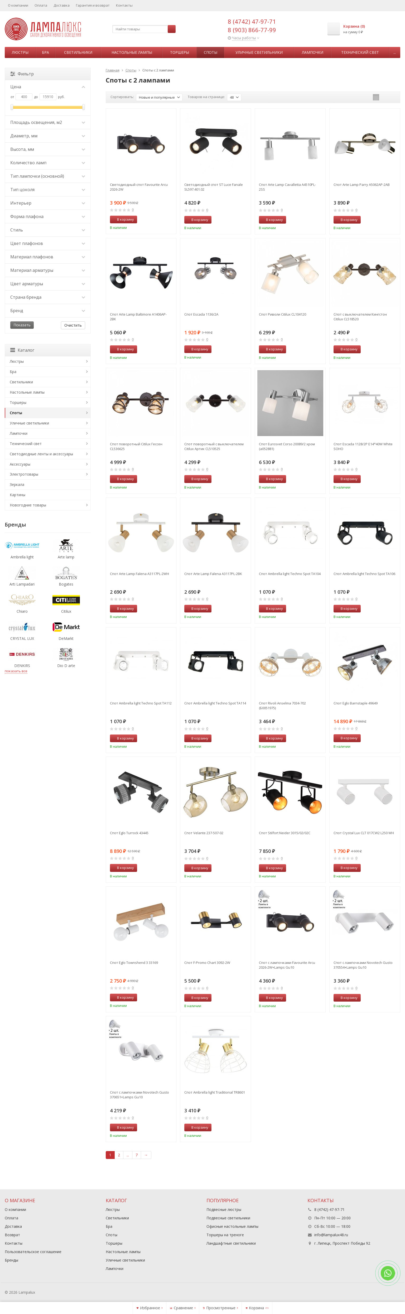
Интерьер (47, 203)
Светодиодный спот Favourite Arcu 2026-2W (139, 187)
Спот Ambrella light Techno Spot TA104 (290, 573)
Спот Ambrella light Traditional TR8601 (214, 1092)
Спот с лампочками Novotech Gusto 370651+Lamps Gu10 (139, 1094)
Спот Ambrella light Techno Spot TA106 (364, 573)
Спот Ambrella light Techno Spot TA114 (215, 703)
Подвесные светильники (228, 1217)
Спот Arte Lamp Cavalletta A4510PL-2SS (287, 187)
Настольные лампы (132, 52)
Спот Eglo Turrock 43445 (129, 832)
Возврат (12, 1234)
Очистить (73, 325)
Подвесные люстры (223, 1209)
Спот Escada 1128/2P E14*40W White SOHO (363, 446)
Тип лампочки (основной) (47, 176)
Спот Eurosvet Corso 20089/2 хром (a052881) (287, 446)
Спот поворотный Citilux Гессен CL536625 (136, 446)
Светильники (78, 52)
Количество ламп (47, 162)
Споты (210, 52)
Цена (47, 86)
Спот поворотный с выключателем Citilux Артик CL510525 (214, 446)
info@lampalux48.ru (331, 1234)
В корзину (122, 219)
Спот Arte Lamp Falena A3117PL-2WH (139, 573)
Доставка (62, 5)
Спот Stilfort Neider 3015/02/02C (284, 832)
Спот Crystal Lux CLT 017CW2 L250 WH (364, 832)
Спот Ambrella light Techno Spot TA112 (141, 703)
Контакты (124, 5)
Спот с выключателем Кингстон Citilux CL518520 (360, 316)
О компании (18, 5)
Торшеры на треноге (225, 1234)
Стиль (47, 230)
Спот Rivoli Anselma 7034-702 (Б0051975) (282, 705)
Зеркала (17, 484)
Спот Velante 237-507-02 (203, 832)
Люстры (20, 52)
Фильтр (22, 74)
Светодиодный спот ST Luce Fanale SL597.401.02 (213, 187)
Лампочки (312, 52)
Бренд (47, 310)
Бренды (11, 1260)
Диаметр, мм (47, 135)
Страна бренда (47, 297)
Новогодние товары (28, 505)
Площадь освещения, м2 (47, 122)
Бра (45, 52)
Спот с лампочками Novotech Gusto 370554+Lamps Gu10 (363, 965)
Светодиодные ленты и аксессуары (41, 453)
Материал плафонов (47, 256)
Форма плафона (47, 216)
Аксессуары (20, 464)
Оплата (41, 5)
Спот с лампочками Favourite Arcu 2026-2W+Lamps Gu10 (287, 965)
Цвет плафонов (47, 243)
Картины (17, 494)
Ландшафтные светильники (231, 1243)
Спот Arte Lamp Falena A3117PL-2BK (213, 573)
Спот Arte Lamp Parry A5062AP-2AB (362, 184)
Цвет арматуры (47, 283)
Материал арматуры (47, 270)
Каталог (22, 350)
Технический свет (360, 52)
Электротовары (24, 474)
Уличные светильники (259, 52)
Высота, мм (47, 149)
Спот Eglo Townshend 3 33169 (134, 962)
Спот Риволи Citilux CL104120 (282, 314)
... (394, 52)
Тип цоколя (47, 189)
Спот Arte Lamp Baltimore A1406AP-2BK (138, 316)
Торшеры (179, 52)
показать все (16, 671)
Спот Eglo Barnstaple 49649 (356, 703)
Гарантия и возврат (93, 5)
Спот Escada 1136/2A (201, 314)
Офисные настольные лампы (232, 1226)
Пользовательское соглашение (33, 1251)
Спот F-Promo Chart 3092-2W (207, 962)
